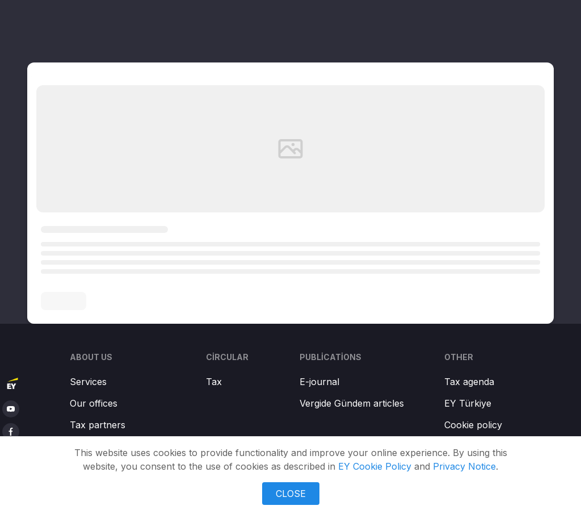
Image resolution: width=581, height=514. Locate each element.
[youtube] (10, 408)
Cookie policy (473, 425)
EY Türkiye (467, 403)
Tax (214, 381)
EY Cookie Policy (374, 466)
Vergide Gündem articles (352, 403)
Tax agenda (469, 381)
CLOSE (291, 493)
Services (88, 381)
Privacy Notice (464, 466)
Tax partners (97, 425)
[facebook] (10, 431)
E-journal (319, 381)
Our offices (93, 403)
